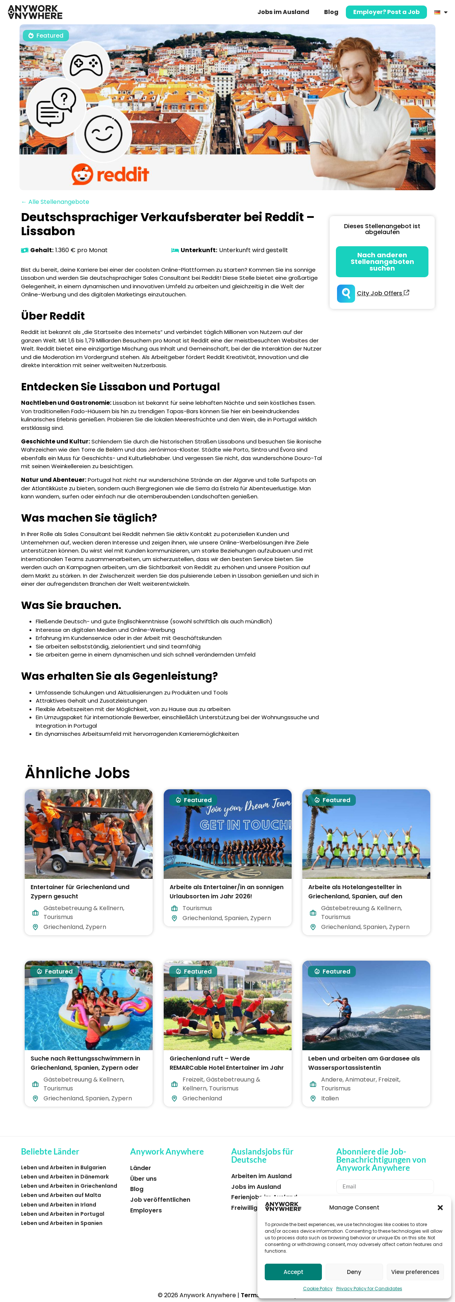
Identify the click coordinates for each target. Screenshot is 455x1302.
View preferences (415, 1272)
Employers (146, 1210)
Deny (354, 1272)
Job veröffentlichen (160, 1199)
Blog (331, 12)
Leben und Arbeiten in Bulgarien (63, 1167)
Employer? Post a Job (386, 12)
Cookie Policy (318, 1288)
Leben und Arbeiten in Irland (58, 1204)
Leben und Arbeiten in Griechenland (69, 1186)
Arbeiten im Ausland (261, 1176)
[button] (440, 1207)
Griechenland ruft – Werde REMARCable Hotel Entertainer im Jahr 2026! (227, 1067)
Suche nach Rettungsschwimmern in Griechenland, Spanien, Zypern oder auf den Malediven (85, 1067)
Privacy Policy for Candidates (369, 1288)
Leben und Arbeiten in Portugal (62, 1214)
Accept (293, 1272)
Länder (140, 1168)
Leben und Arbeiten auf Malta (61, 1195)
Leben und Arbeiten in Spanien (62, 1223)
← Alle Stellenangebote (55, 202)
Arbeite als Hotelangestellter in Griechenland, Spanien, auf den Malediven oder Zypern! (355, 895)
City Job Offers (383, 293)
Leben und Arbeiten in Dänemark (65, 1176)
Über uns (143, 1178)
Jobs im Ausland (283, 12)
